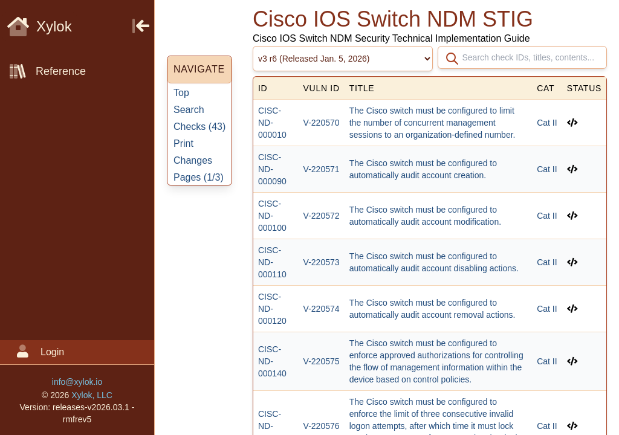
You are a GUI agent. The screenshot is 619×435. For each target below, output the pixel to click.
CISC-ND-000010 (272, 123)
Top (181, 93)
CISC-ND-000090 (272, 169)
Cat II (547, 122)
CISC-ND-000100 (272, 216)
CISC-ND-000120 (272, 309)
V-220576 (321, 426)
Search (188, 110)
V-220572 (321, 216)
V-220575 (321, 361)
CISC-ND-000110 (272, 262)
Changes (192, 160)
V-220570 (321, 122)
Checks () (199, 126)
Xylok (39, 26)
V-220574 (321, 309)
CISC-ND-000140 (272, 361)
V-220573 (321, 262)
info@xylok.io (77, 382)
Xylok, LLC (91, 395)
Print (183, 143)
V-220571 (321, 169)
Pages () (198, 177)
